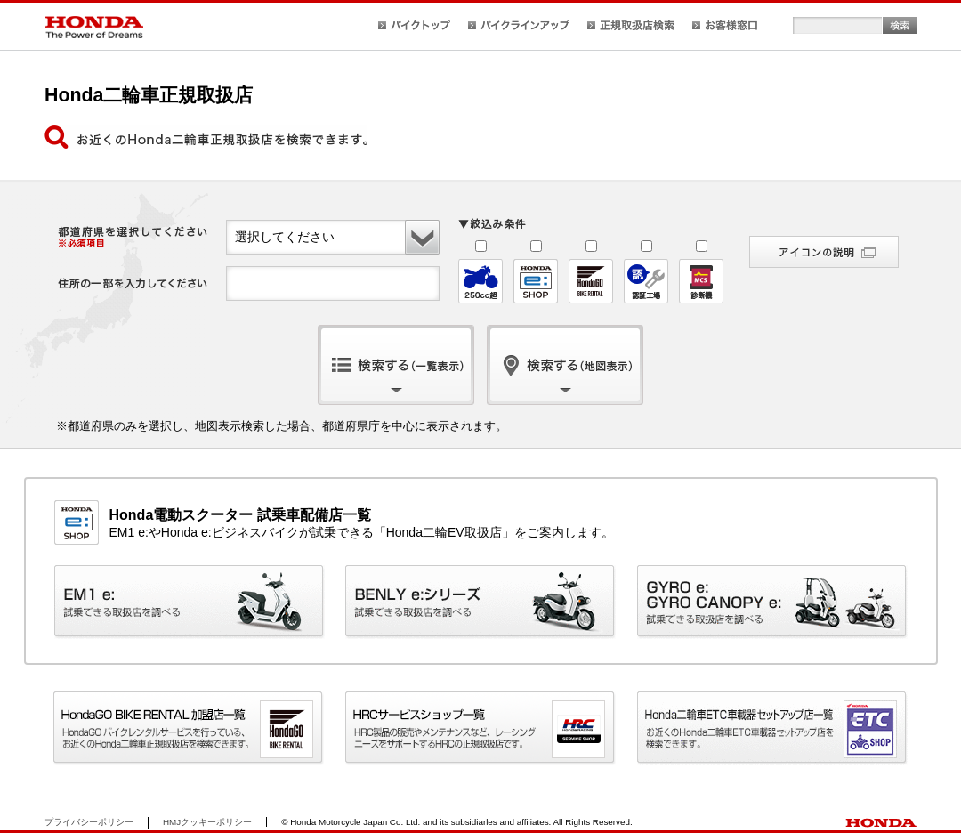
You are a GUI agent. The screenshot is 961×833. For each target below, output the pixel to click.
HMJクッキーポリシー (207, 822)
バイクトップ (414, 26)
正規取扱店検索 (630, 26)
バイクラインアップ (518, 26)
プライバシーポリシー (88, 822)
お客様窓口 (724, 26)
